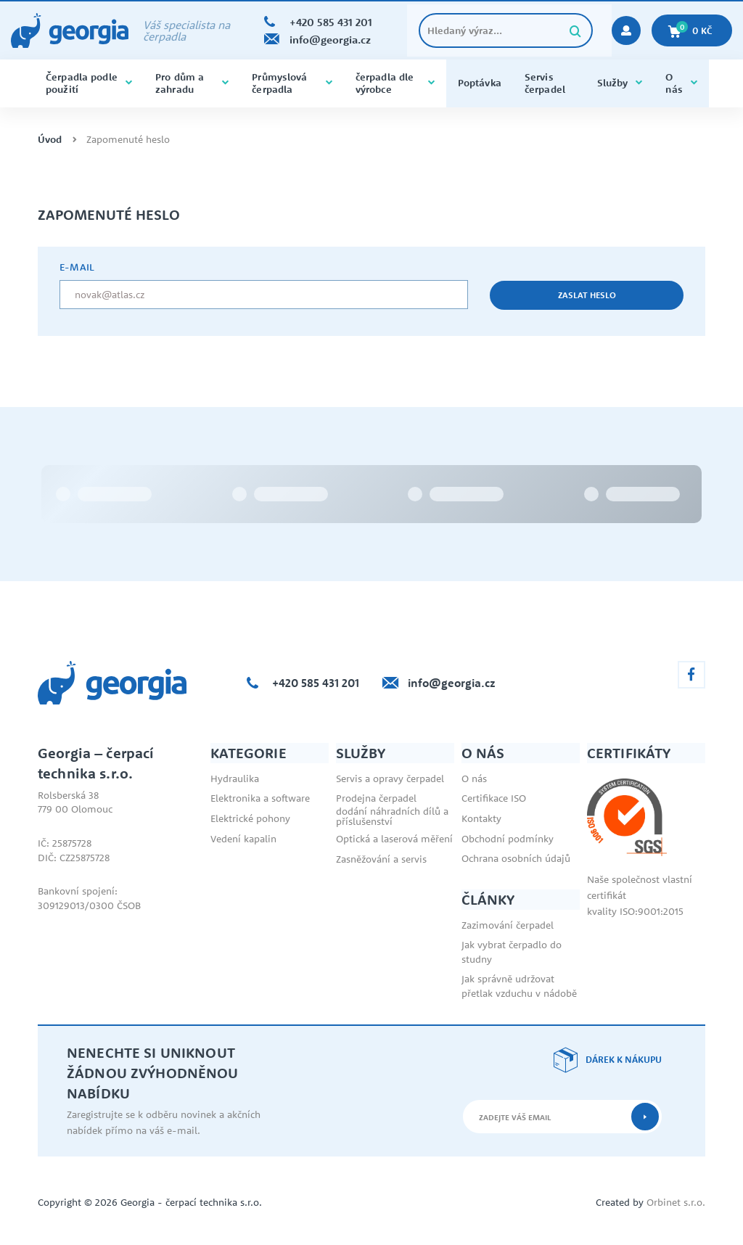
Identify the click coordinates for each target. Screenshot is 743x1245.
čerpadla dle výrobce (395, 83)
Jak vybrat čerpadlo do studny (511, 952)
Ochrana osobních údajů (515, 858)
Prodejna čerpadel (376, 798)
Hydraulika (234, 778)
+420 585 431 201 (315, 683)
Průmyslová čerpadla (292, 83)
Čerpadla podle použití (89, 83)
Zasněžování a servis (381, 859)
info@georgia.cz (452, 683)
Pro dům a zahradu (192, 83)
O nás (681, 83)
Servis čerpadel (545, 83)
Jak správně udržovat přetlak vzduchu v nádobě (519, 986)
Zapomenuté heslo (128, 139)
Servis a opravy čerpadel (390, 778)
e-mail (76, 267)
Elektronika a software (260, 798)
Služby (620, 82)
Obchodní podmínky (507, 838)
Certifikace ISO (493, 798)
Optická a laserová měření (394, 838)
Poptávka (479, 82)
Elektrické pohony (250, 818)
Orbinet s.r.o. (675, 1202)
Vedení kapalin (243, 838)
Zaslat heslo (587, 294)
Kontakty (481, 818)
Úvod (50, 139)
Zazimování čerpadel (507, 925)
